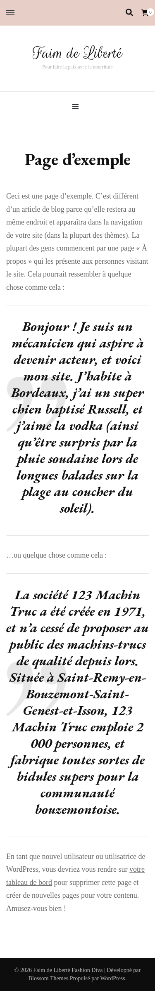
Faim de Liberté (78, 53)
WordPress (112, 978)
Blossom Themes (49, 978)
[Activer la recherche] (129, 13)
